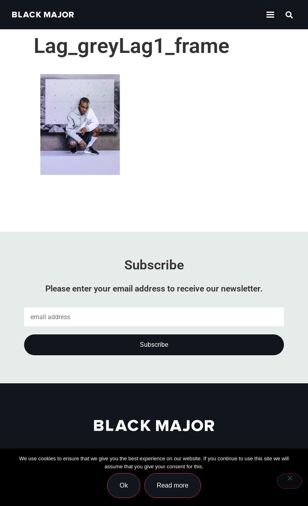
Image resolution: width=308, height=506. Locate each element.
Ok (124, 485)
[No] (289, 481)
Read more (172, 485)
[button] (270, 14)
